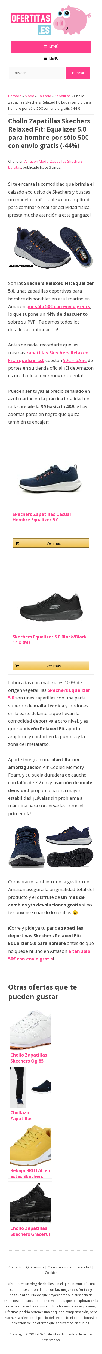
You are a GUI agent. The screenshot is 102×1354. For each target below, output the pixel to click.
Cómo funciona (59, 1267)
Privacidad (83, 1267)
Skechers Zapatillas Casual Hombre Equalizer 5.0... (42, 517)
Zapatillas (62, 95)
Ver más (54, 543)
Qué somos (35, 1267)
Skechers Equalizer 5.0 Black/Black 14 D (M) (50, 639)
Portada (14, 95)
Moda (29, 95)
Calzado (44, 95)
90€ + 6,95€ (75, 360)
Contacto (15, 1267)
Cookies (51, 1272)
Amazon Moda (36, 161)
